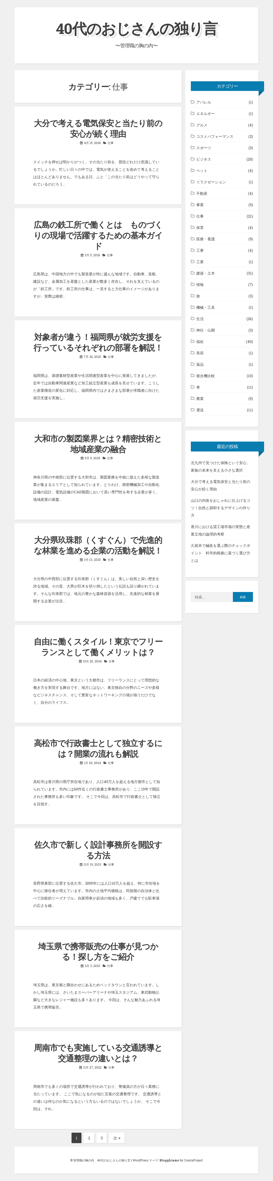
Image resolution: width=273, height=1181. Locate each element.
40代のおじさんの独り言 (136, 28)
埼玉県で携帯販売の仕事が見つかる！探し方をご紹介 (98, 951)
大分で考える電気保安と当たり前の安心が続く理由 (98, 128)
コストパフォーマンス (214, 136)
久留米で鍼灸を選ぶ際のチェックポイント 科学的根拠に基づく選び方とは (220, 553)
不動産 (201, 193)
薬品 (200, 364)
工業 (200, 261)
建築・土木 (205, 273)
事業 (200, 204)
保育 (200, 227)
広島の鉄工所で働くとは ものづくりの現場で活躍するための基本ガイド (98, 235)
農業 (200, 398)
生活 (200, 318)
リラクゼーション (211, 181)
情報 (200, 284)
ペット (201, 170)
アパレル (203, 102)
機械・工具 (205, 307)
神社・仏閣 (205, 330)
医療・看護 (205, 238)
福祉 (200, 341)
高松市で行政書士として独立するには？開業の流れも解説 (98, 748)
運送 (200, 409)
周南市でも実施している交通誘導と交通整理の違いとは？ (98, 1053)
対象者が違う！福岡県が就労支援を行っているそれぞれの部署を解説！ (98, 342)
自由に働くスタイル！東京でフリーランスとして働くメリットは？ (98, 646)
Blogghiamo (169, 1160)
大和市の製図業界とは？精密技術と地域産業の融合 (98, 443)
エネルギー (205, 113)
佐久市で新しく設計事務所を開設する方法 (98, 850)
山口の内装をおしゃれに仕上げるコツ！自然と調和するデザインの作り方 (220, 508)
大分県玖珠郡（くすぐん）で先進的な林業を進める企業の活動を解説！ (98, 545)
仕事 (111, 143)
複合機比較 (205, 375)
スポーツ (203, 147)
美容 (200, 352)
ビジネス (203, 159)
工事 (200, 250)
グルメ (201, 124)
